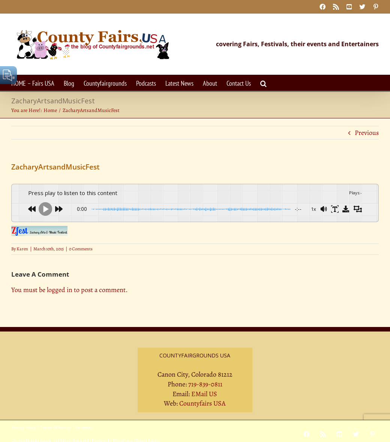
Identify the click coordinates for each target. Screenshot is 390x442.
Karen (22, 249)
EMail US (204, 393)
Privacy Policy (23, 427)
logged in (59, 289)
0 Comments (81, 249)
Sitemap (82, 427)
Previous (367, 132)
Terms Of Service (55, 427)
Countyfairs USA (202, 403)
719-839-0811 (205, 384)
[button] (263, 83)
